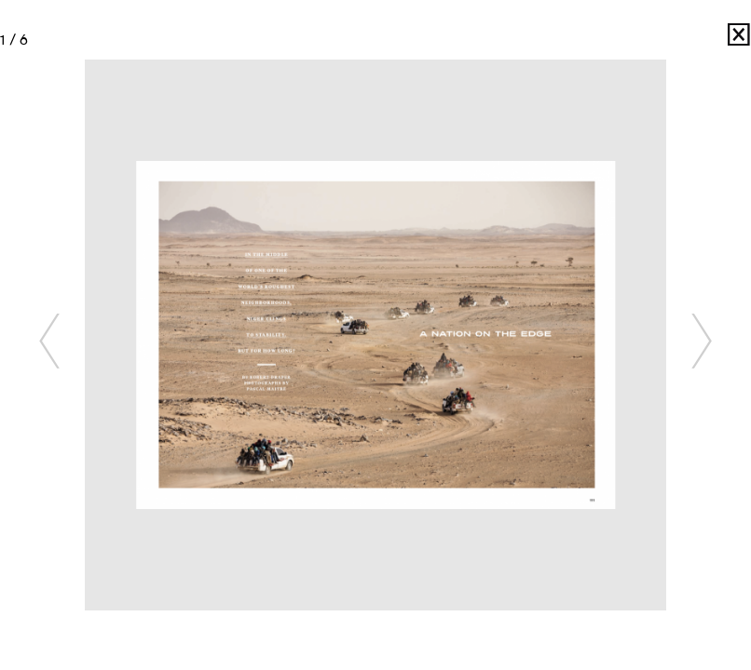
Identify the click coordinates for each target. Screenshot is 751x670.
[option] (376, 335)
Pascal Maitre (714, 39)
